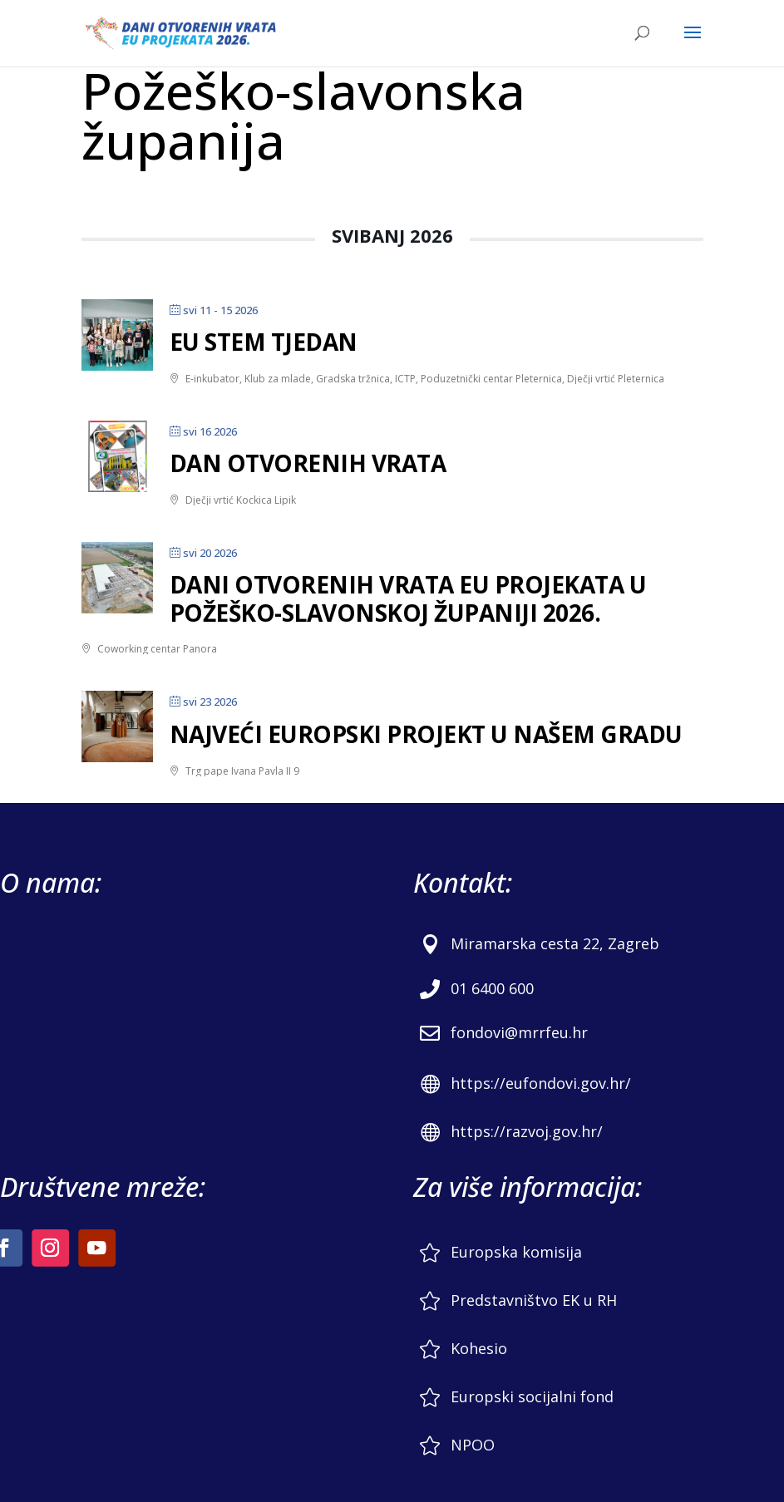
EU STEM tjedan (263, 341)
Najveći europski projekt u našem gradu (426, 734)
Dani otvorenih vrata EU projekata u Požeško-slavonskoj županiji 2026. (408, 598)
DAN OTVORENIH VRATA (308, 463)
